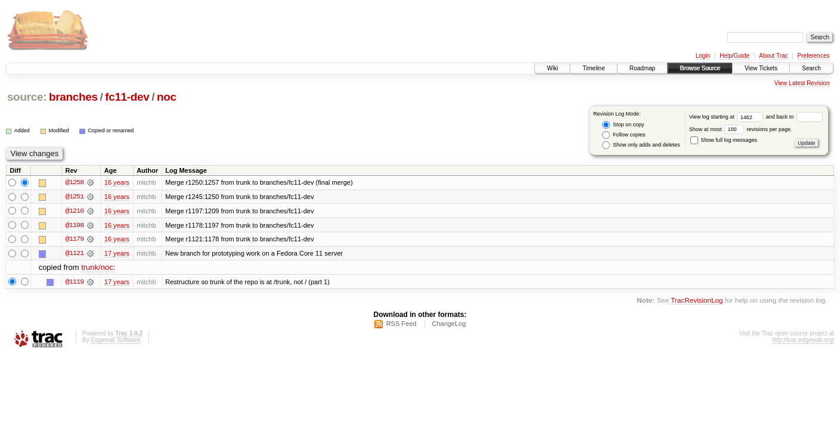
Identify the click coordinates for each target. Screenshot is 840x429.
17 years (116, 253)
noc (166, 97)
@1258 (74, 182)
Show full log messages (723, 140)
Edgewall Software (115, 341)
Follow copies (623, 135)
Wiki (552, 68)
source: (27, 97)
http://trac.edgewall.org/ (803, 341)
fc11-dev (127, 97)
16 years (116, 182)
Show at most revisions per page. (740, 129)
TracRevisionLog (697, 300)
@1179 (74, 239)
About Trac (773, 55)
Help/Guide (734, 55)
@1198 (74, 225)
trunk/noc (97, 268)
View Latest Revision (802, 83)
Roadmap (642, 68)
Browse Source (700, 68)
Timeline (593, 68)
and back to (794, 117)
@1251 (74, 196)
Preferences (814, 55)
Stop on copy (623, 125)
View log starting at (727, 117)
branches (73, 97)
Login (703, 55)
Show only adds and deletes (641, 145)
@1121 (74, 254)
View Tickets (761, 68)
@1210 (74, 211)
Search (811, 68)
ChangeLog (449, 324)
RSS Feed (401, 324)
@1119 (74, 282)
